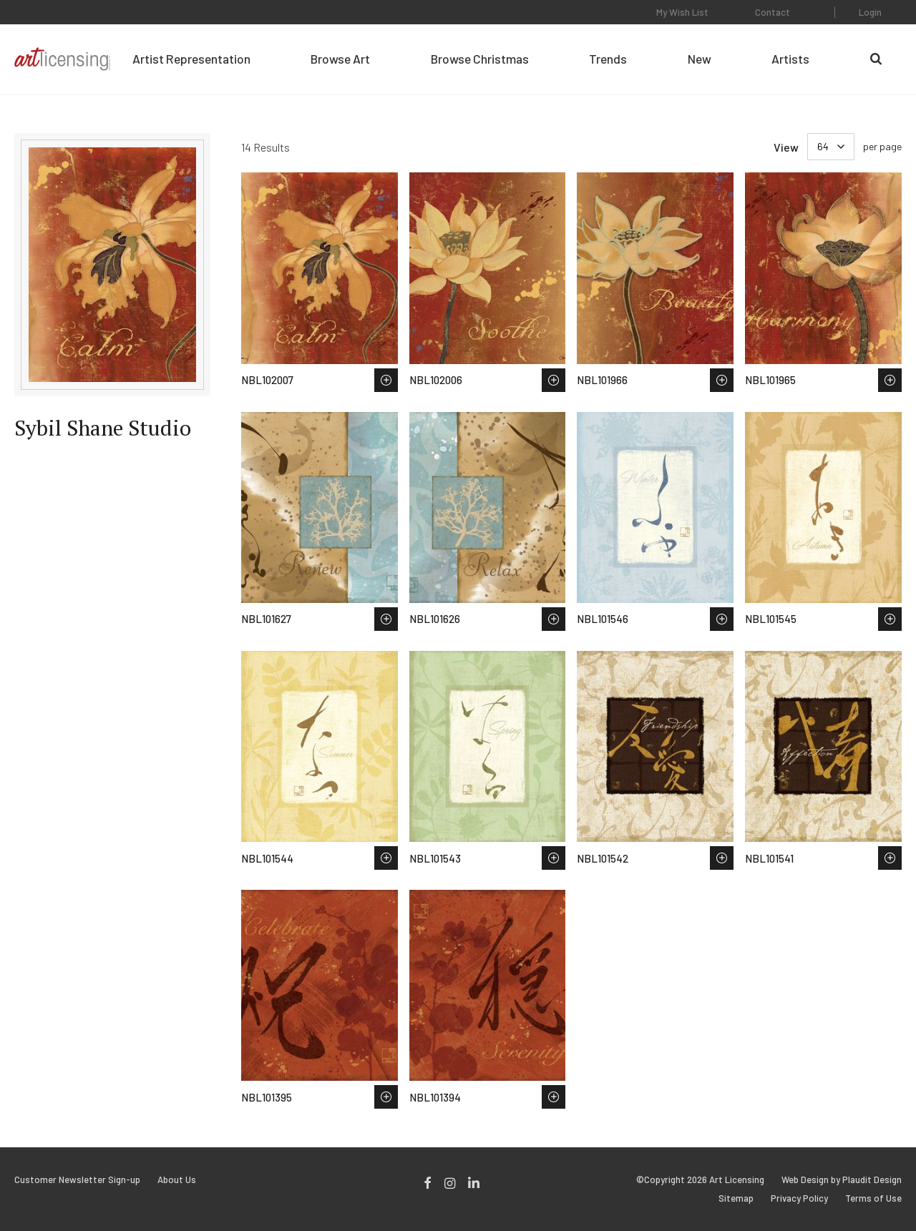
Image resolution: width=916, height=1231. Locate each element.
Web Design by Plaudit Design (841, 1179)
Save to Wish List (386, 380)
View (786, 147)
